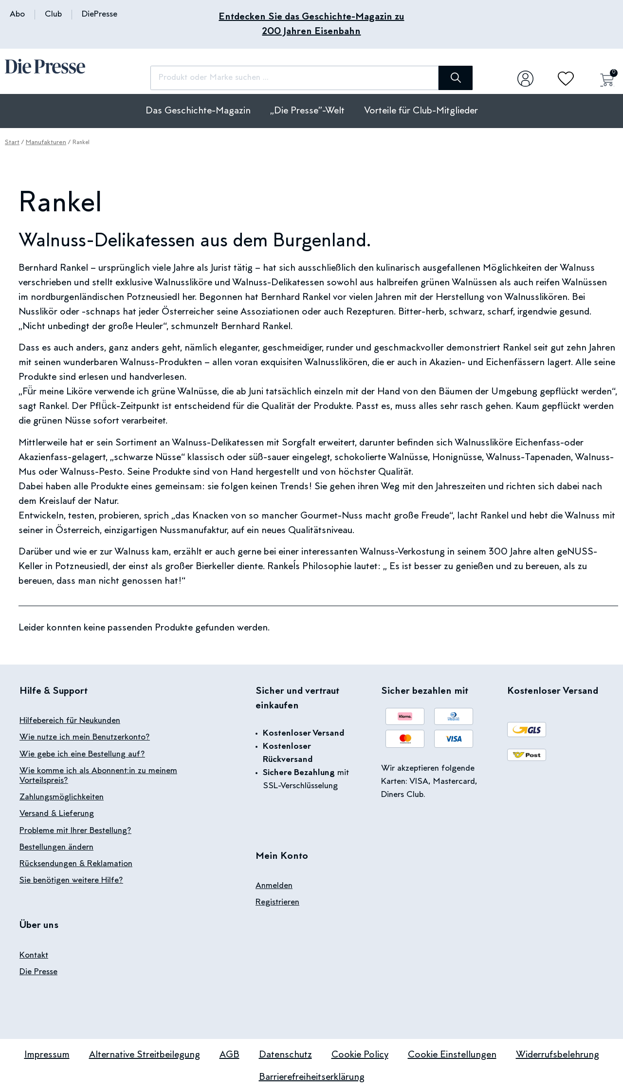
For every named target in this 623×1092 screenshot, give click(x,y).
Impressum (47, 1053)
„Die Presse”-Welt (307, 111)
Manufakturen (46, 142)
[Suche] (438, 78)
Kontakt (33, 954)
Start (12, 142)
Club (53, 14)
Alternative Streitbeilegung (144, 1053)
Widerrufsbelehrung (557, 1053)
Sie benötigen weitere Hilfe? (71, 879)
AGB (229, 1053)
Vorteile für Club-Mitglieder (421, 111)
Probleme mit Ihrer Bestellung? (75, 830)
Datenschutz (285, 1053)
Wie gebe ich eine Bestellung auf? (82, 754)
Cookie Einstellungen (452, 1053)
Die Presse (38, 970)
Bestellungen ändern (56, 846)
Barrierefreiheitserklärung (312, 1076)
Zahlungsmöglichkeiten (61, 797)
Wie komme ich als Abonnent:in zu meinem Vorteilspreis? (98, 775)
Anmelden (274, 886)
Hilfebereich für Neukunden (70, 721)
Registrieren (277, 902)
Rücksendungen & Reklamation (75, 863)
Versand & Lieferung (56, 813)
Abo (17, 14)
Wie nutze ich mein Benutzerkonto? (84, 737)
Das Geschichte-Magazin (198, 111)
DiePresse (99, 14)
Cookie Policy (359, 1053)
